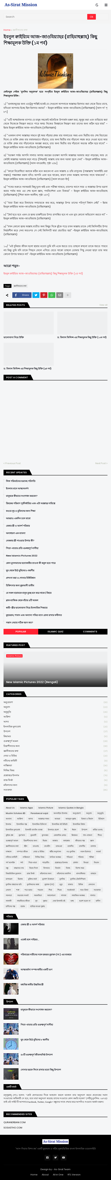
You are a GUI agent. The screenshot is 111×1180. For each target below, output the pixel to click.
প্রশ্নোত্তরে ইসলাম (55, 775)
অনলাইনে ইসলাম (60, 813)
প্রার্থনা (75, 862)
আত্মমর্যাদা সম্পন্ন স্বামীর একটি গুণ (36, 969)
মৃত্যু (61, 884)
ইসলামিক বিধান (79, 824)
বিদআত (46, 868)
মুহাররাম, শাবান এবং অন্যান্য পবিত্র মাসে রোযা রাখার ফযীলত (34, 615)
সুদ (36, 900)
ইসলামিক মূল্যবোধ (55, 727)
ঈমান (74, 829)
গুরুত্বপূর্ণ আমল (55, 741)
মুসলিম (62, 878)
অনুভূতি (55, 712)
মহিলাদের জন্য (55, 785)
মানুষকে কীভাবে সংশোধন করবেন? (22, 496)
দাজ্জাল (8, 851)
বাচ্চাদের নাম (19, 868)
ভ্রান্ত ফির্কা (55, 780)
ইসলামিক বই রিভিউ (59, 824)
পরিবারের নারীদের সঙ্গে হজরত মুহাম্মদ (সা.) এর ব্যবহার (46, 954)
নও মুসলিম (71, 851)
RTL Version (74, 1174)
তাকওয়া (59, 846)
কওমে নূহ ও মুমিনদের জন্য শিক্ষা (20, 511)
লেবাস (8, 889)
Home (7, 30)
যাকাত (70, 884)
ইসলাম (8, 824)
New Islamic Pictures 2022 (21, 555)
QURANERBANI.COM (15, 1122)
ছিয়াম (45, 840)
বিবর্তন (57, 868)
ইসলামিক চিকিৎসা (39, 824)
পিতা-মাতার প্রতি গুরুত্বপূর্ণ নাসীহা (22, 548)
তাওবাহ (36, 846)
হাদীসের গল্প (10, 906)
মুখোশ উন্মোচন (48, 878)
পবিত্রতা (69, 857)
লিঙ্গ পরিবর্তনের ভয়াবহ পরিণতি (20, 481)
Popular (21, 631)
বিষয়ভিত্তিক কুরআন (13, 873)
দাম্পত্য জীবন (22, 851)
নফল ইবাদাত (86, 851)
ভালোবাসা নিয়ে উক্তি (14, 337)
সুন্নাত (45, 900)
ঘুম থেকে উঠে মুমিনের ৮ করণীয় (20, 570)
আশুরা (57, 818)
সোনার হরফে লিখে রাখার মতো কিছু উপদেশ (41, 1069)
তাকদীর (70, 846)
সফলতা (9, 895)
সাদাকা (63, 895)
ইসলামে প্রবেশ (53, 829)
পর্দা (21, 862)
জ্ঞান (92, 840)
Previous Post (13, 463)
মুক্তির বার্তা (32, 878)
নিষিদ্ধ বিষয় (55, 770)
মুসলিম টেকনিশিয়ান (78, 878)
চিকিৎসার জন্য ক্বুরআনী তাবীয (20, 585)
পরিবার (81, 857)
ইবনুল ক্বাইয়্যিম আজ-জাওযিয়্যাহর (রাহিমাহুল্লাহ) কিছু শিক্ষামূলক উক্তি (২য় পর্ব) (43, 273)
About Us (10, 807)
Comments (90, 631)
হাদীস (98, 900)
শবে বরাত (28, 889)
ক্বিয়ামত (55, 736)
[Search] (45, 17)
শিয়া (50, 889)
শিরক (59, 889)
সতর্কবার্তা (71, 889)
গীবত (100, 835)
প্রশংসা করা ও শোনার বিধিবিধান (20, 578)
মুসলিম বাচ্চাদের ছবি (13, 884)
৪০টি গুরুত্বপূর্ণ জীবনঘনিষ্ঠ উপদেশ (37, 1054)
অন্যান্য (9, 818)
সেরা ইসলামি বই (59, 900)
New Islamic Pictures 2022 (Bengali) (32, 682)
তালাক (93, 846)
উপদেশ (55, 731)
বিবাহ (68, 868)
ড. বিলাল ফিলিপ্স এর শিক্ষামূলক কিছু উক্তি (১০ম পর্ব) (82, 337)
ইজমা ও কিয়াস (87, 818)
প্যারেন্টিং (45, 862)
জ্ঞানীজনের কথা (20, 30)
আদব (55, 722)
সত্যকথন (55, 790)
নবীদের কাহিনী (55, 761)
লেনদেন (91, 884)
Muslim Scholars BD (15, 813)
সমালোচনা (51, 895)
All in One (58, 1174)
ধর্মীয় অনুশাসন (55, 851)
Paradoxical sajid (39, 813)
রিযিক (80, 884)
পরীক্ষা (91, 857)
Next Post (100, 463)
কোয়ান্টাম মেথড (60, 835)
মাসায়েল (9, 878)
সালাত (92, 895)
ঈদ (65, 829)
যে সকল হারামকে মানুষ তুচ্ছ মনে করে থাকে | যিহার (28, 593)
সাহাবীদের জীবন (23, 900)
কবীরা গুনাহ (98, 829)
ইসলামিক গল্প (22, 824)
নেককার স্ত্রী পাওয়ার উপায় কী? (20, 540)
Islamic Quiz (55, 631)
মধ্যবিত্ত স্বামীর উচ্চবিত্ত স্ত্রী (32, 984)
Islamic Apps (26, 807)
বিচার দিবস (33, 868)
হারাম (23, 906)
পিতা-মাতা (33, 862)
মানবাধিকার (80, 873)
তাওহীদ (47, 846)
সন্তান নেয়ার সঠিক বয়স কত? (19, 622)
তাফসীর (82, 846)
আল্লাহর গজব (43, 818)
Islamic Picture (45, 807)
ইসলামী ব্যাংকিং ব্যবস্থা (33, 829)
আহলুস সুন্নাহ (71, 818)
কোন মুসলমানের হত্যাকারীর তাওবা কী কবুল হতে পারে (31, 563)
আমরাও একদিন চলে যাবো (18, 518)
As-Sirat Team (62, 1169)
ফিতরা (86, 862)
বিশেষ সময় (80, 868)
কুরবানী (33, 835)
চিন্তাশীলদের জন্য (55, 746)
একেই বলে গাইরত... (30, 939)
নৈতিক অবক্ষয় (55, 857)
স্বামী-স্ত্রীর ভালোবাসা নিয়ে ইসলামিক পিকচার (26, 607)
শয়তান (40, 889)
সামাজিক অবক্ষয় (78, 895)
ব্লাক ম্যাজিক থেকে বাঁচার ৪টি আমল (22, 600)
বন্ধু (7, 868)
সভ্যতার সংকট (23, 895)
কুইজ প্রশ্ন (9, 835)
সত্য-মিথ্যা (84, 889)
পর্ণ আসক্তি (10, 862)
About (45, 1174)
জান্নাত (55, 840)
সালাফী (8, 900)
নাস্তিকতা (55, 765)
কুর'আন (22, 835)
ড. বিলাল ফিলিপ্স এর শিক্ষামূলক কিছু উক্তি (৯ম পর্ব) (27, 368)
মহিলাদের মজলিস (64, 873)
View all (103, 304)
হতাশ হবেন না (84, 900)
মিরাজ (20, 878)
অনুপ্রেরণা (55, 702)
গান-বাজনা (87, 835)
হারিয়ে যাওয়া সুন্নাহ (37, 906)
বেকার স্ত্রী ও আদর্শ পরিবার (18, 525)
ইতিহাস (101, 818)
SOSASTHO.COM (13, 1127)
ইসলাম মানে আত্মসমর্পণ (17, 488)
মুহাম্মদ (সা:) (49, 884)
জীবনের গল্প (80, 840)
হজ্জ (72, 900)
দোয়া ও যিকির (55, 756)
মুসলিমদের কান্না (33, 884)
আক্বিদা (55, 717)
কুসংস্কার (45, 835)
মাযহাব (93, 873)
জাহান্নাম (66, 840)
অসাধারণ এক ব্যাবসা (15, 533)
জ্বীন (25, 846)
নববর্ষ (98, 851)
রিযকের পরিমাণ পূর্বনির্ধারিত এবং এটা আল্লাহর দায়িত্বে (30, 503)
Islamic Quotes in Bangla (71, 807)
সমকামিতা (38, 895)
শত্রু (17, 889)
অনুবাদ (55, 707)
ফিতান (96, 862)
